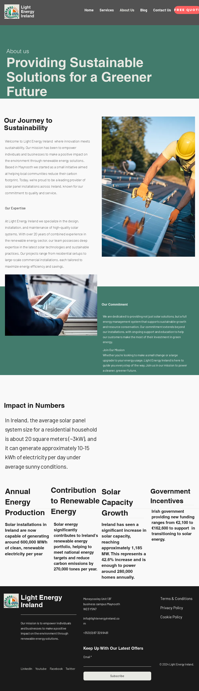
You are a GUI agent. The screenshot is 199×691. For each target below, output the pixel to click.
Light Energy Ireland (41, 601)
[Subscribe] (117, 676)
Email (87, 657)
